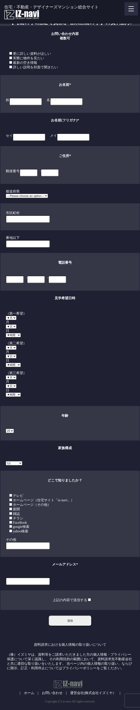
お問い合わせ (52, 693)
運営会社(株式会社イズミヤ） (93, 693)
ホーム (29, 693)
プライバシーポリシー (79, 668)
